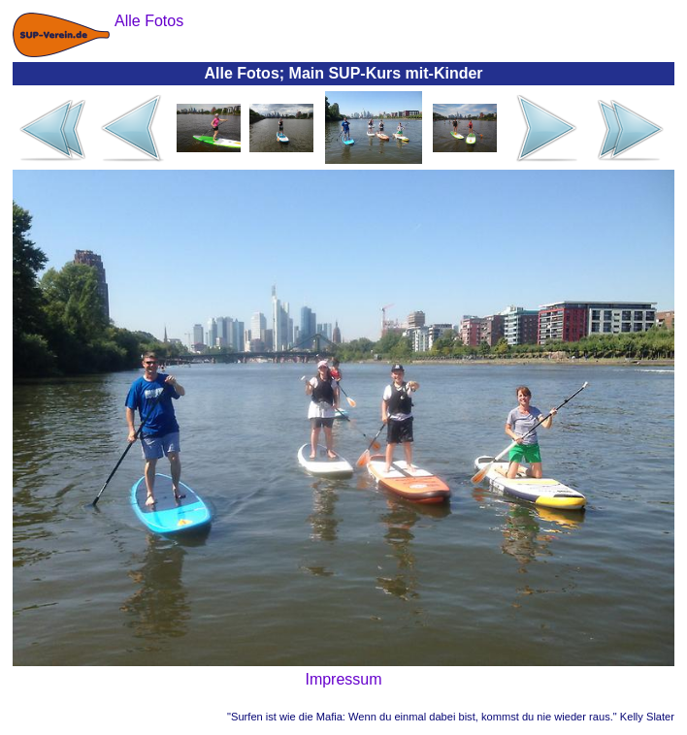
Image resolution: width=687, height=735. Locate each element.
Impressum (343, 679)
